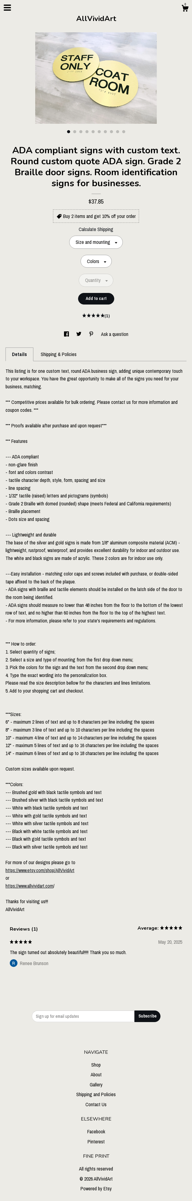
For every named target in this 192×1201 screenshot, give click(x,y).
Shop (96, 1064)
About (96, 1074)
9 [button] (117, 131)
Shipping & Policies (59, 354)
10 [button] (123, 131)
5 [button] (93, 131)
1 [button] (68, 131)
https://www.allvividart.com (29, 885)
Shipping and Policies (96, 1094)
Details (19, 354)
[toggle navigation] (7, 8)
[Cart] (185, 9)
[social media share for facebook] (67, 334)
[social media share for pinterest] (92, 334)
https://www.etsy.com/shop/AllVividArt (40, 870)
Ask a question (114, 334)
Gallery (96, 1084)
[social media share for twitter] (79, 334)
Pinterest (96, 1141)
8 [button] (111, 131)
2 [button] (74, 131)
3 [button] (80, 131)
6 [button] (99, 131)
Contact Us (96, 1104)
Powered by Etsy (96, 1188)
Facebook (96, 1131)
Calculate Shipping (96, 229)
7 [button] (105, 131)
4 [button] (86, 131)
